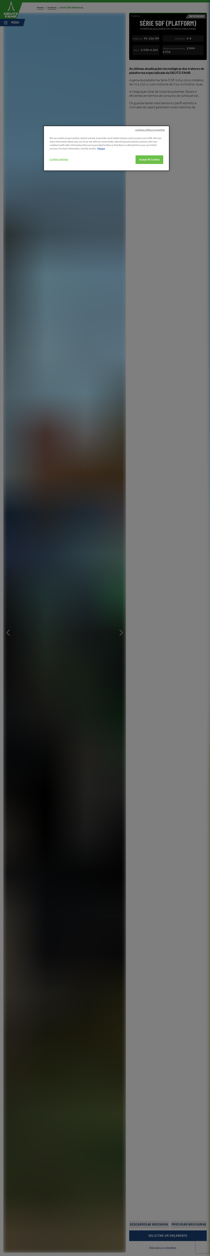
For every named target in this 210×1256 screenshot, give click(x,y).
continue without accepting (150, 130)
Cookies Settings (59, 159)
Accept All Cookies (149, 159)
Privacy (101, 148)
